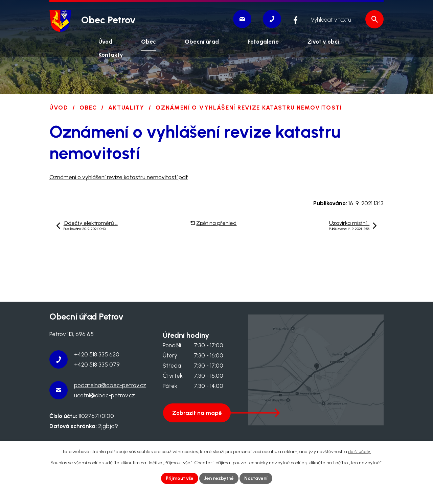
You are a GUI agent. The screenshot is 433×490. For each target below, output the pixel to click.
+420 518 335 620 (96, 354)
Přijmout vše (179, 478)
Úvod (58, 107)
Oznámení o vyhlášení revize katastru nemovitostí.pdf (118, 177)
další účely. (359, 451)
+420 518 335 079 (97, 364)
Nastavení (256, 478)
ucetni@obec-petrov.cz (104, 395)
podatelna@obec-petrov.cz (110, 385)
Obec (88, 107)
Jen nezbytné (219, 478)
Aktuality (126, 107)
